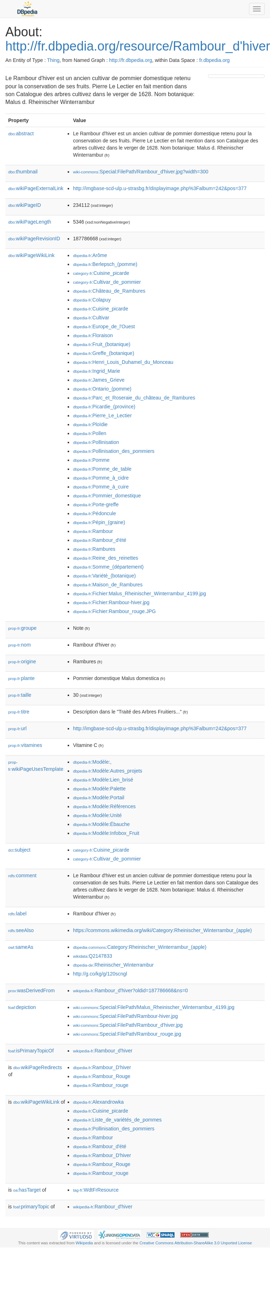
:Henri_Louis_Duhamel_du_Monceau (123, 362)
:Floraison (93, 335)
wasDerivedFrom (31, 990)
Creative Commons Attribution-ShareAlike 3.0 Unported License (195, 1243)
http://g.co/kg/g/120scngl (100, 974)
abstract (21, 133)
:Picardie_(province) (104, 406)
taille (19, 695)
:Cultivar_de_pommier (107, 282)
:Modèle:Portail (98, 797)
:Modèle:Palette (99, 788)
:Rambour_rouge (100, 1085)
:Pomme (91, 460)
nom (19, 645)
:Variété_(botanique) (104, 576)
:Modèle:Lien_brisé (103, 780)
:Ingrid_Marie (96, 371)
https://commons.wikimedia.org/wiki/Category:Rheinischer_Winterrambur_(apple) (162, 930)
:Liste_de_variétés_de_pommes (117, 1120)
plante (21, 678)
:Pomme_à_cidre (101, 478)
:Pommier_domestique (107, 495)
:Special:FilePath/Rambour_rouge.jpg (127, 1034)
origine (22, 661)
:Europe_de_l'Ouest (104, 326)
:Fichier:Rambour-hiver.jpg (111, 602)
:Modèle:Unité (97, 815)
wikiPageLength (29, 222)
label (17, 913)
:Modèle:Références (104, 806)
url (17, 728)
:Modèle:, (92, 762)
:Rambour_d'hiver (103, 1050)
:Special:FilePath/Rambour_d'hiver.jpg (128, 1025)
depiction (22, 1007)
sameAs (20, 947)
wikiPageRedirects (37, 1067)
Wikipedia (84, 1243)
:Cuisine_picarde (101, 273)
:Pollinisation (96, 442)
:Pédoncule (94, 513)
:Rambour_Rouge (101, 1076)
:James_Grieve (99, 380)
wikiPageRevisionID (34, 238)
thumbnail (22, 171)
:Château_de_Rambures (109, 291)
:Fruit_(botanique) (101, 344)
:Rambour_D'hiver (102, 1067)
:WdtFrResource (96, 1190)
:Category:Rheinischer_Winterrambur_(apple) (140, 947)
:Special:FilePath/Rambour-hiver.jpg (125, 1016)
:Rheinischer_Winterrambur (113, 965)
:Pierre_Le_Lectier (102, 415)
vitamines (25, 745)
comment (22, 875)
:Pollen (89, 433)
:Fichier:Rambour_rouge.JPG (114, 611)
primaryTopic (31, 1206)
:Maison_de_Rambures (107, 584)
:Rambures (94, 549)
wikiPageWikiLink (31, 255)
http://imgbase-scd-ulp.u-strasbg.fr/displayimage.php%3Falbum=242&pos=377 (159, 188)
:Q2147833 (92, 956)
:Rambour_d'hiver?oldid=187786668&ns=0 (130, 990)
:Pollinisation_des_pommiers (114, 451)
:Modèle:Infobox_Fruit (106, 833)
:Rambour (93, 531)
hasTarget (27, 1190)
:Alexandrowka (98, 1102)
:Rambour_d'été (99, 540)
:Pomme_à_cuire (101, 487)
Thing (53, 60)
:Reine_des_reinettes (105, 558)
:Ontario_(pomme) (102, 389)
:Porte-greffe (96, 504)
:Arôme (90, 255)
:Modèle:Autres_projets (107, 771)
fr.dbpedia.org (214, 60)
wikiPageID (24, 205)
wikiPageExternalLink (35, 188)
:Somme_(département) (108, 567)
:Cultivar (91, 317)
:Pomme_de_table (102, 469)
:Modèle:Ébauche (101, 824)
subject (19, 850)
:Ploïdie (90, 424)
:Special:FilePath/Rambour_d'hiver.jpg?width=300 (140, 171)
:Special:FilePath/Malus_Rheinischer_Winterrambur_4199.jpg (153, 1007)
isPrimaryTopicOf (31, 1050)
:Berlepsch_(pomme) (105, 264)
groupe (22, 628)
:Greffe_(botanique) (103, 353)
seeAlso (21, 930)
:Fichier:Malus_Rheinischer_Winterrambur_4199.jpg (139, 593)
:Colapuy (92, 300)
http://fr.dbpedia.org (130, 60)
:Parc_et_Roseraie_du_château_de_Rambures (134, 398)
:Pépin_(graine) (99, 522)
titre (18, 712)
